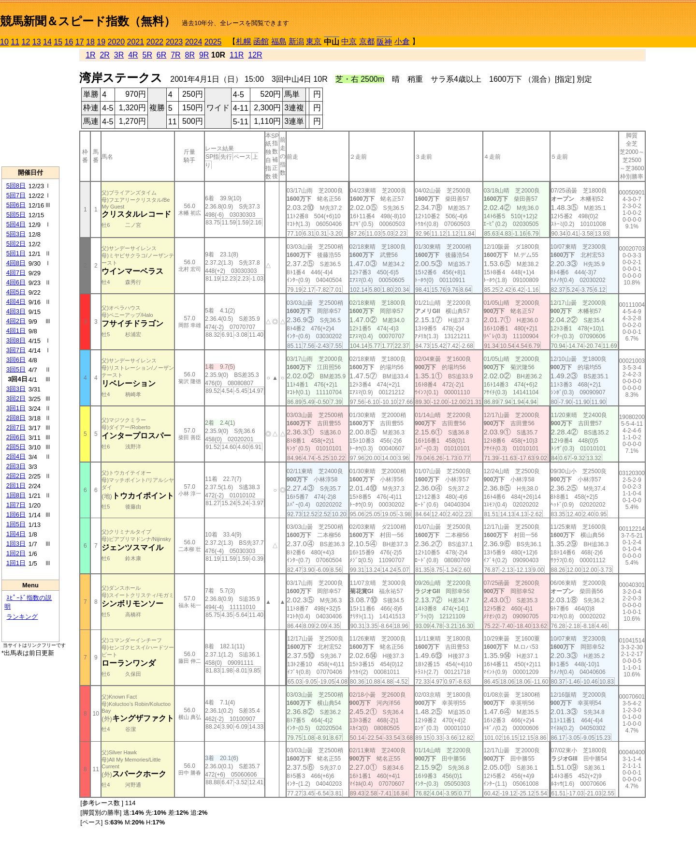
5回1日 (16, 253)
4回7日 (16, 272)
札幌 (243, 41)
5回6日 (16, 205)
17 (79, 42)
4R (133, 55)
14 (47, 42)
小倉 (402, 41)
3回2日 (16, 398)
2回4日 (16, 456)
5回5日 (16, 214)
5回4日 (16, 224)
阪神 (384, 42)
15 (58, 42)
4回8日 (16, 263)
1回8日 (16, 495)
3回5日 (16, 369)
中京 (349, 41)
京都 (367, 41)
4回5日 (16, 292)
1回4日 (16, 534)
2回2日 (16, 475)
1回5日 (16, 524)
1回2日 (16, 553)
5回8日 (16, 185)
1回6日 (16, 514)
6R (161, 55)
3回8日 (16, 340)
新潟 (296, 41)
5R (147, 55)
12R (255, 55)
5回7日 (16, 195)
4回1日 (16, 330)
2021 (136, 42)
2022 (155, 42)
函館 (261, 41)
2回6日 (16, 437)
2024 (194, 42)
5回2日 (16, 243)
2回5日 (16, 446)
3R (119, 55)
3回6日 (16, 359)
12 (26, 42)
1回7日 (16, 504)
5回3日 (16, 234)
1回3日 (16, 543)
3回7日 (16, 350)
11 (15, 42)
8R (190, 55)
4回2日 (16, 321)
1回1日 (16, 563)
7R (175, 55)
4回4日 (16, 301)
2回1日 (16, 485)
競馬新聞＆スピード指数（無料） (87, 21)
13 (36, 42)
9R (204, 55)
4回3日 (16, 311)
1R (90, 55)
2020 (116, 42)
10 (4, 42)
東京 (313, 41)
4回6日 (16, 282)
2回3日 (16, 466)
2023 (174, 42)
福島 (279, 41)
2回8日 (16, 417)
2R (104, 55)
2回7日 (16, 427)
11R (237, 55)
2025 (213, 42)
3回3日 (16, 388)
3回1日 (16, 408)
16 (69, 42)
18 (90, 42)
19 (101, 42)
